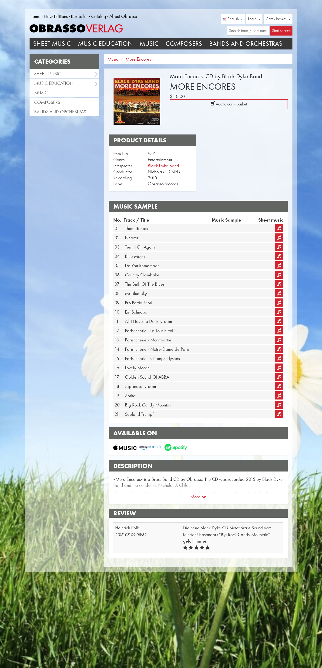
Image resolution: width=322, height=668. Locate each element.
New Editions (56, 16)
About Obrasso (123, 16)
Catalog (98, 16)
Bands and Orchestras (245, 43)
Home (35, 16)
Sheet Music (52, 43)
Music (149, 43)
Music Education (105, 43)
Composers (184, 43)
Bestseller (79, 16)
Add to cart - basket (229, 104)
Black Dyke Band (163, 165)
